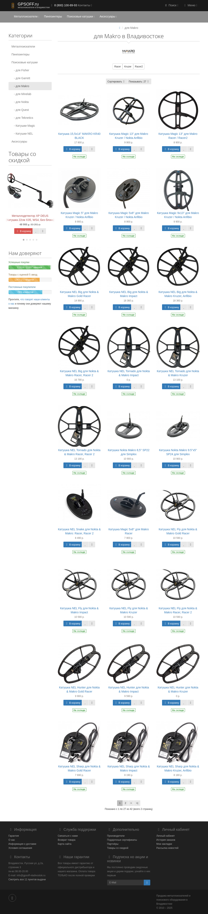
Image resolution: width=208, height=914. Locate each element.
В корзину (23, 231)
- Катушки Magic (23, 125)
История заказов (165, 839)
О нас (12, 839)
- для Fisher (20, 70)
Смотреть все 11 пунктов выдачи (27, 879)
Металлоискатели (26, 16)
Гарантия (14, 835)
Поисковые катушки (81, 16)
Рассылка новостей (167, 848)
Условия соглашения (20, 848)
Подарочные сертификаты (122, 839)
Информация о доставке (22, 844)
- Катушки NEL (22, 133)
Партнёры (113, 844)
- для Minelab (21, 94)
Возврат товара (66, 839)
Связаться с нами (68, 835)
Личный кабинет (165, 835)
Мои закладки (164, 844)
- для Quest (20, 109)
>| (137, 803)
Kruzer (127, 66)
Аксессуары (108, 16)
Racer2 (139, 66)
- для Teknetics (22, 117)
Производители (116, 835)
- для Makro (20, 86)
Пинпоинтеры (53, 16)
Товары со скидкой (117, 848)
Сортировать (116, 81)
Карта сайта (64, 844)
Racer (117, 66)
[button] (171, 5)
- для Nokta (20, 102)
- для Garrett (21, 78)
